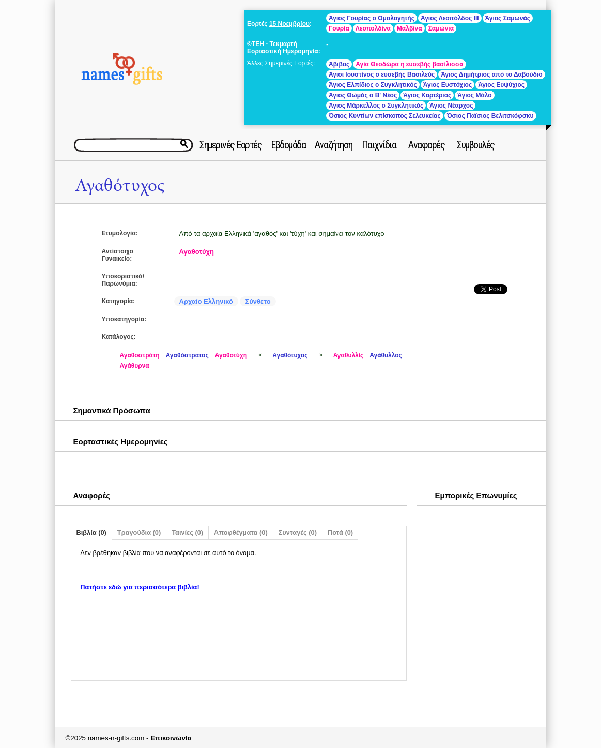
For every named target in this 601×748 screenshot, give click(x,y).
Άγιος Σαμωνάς (507, 18)
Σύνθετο (257, 301)
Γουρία (339, 28)
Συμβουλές (476, 145)
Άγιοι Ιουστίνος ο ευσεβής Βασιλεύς (382, 74)
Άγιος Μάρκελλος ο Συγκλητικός (376, 105)
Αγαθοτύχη (196, 252)
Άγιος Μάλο (474, 95)
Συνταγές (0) (298, 532)
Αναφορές (426, 145)
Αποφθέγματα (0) (241, 532)
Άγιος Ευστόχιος (447, 84)
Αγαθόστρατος (187, 355)
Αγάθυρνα (134, 365)
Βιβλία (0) (91, 532)
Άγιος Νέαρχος (451, 105)
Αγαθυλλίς (348, 355)
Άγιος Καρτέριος (427, 95)
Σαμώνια (441, 28)
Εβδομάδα (288, 145)
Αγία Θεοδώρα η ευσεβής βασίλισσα (409, 64)
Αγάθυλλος (385, 355)
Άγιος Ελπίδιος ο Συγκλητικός (373, 84)
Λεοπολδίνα (373, 28)
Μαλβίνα (409, 28)
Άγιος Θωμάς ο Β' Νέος (363, 95)
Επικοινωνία (171, 738)
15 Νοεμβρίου (289, 23)
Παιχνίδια (379, 145)
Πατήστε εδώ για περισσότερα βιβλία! (139, 587)
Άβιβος (339, 64)
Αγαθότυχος (119, 185)
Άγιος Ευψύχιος (501, 84)
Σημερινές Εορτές (230, 145)
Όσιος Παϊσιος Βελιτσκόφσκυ (490, 115)
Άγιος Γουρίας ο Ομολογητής (371, 18)
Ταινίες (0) (187, 532)
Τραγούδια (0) (139, 532)
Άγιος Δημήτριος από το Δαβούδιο (491, 74)
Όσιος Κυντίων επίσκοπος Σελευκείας (385, 115)
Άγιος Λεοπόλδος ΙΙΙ (450, 18)
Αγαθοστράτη (140, 355)
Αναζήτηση (333, 145)
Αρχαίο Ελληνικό (206, 301)
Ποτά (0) (340, 532)
